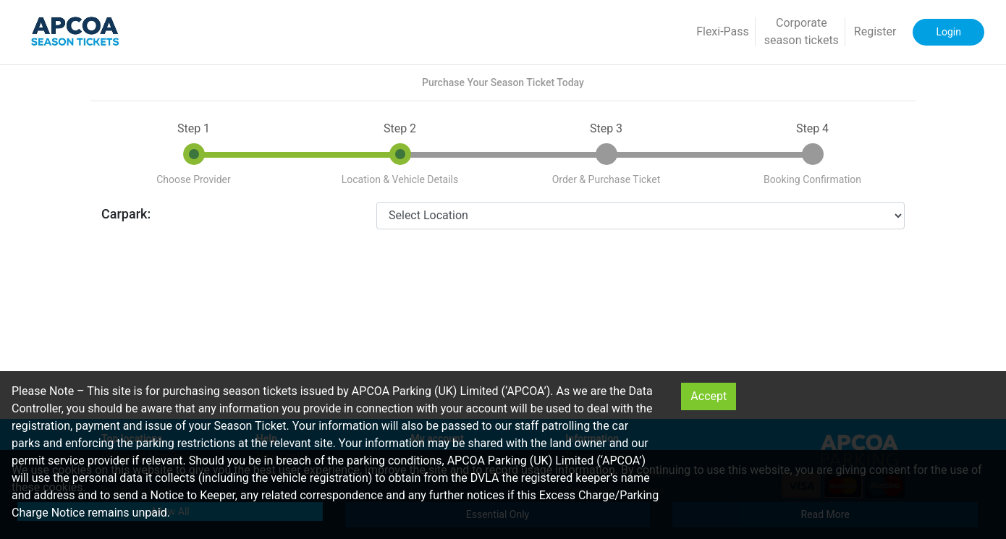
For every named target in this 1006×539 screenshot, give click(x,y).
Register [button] (875, 31)
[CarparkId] (640, 215)
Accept (708, 396)
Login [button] (948, 32)
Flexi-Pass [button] (722, 31)
